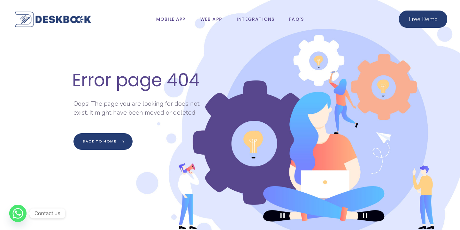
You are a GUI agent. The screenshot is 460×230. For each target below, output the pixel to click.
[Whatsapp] (18, 213)
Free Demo (423, 19)
